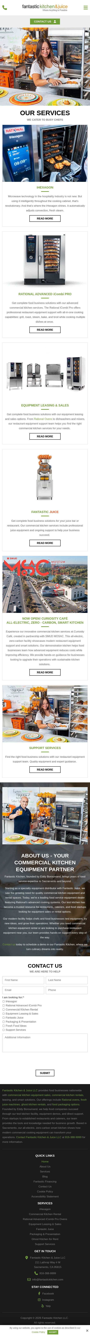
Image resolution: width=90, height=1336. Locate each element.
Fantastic (45, 512)
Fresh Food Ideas (15, 1025)
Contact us (8, 944)
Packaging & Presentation (20, 1021)
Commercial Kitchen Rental (20, 1009)
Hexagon (45, 187)
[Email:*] (23, 990)
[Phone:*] (67, 990)
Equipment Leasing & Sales (45, 405)
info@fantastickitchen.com (47, 1279)
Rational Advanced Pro (45, 294)
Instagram (45, 1299)
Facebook (45, 1293)
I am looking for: (13, 997)
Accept (53, 1332)
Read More (45, 218)
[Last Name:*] (67, 980)
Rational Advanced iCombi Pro (22, 1005)
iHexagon (10, 1001)
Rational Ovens (43, 419)
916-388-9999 (48, 1273)
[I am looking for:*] (3, 1001)
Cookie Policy (38, 1332)
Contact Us (45, 21)
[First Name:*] (23, 980)
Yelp (45, 1306)
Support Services (45, 748)
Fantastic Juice (13, 1017)
